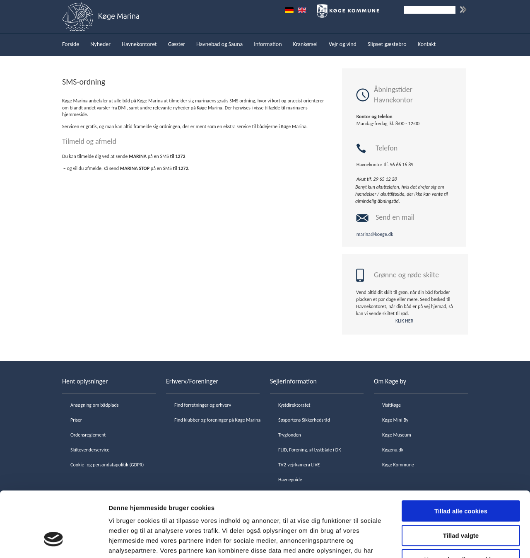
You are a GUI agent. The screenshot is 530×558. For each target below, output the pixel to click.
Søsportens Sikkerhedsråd (304, 420)
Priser (76, 420)
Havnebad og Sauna (219, 44)
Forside (70, 44)
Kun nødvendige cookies (461, 505)
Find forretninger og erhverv (202, 405)
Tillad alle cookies (460, 456)
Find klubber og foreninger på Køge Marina (217, 420)
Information (268, 44)
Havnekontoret (139, 44)
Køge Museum (396, 435)
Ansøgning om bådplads (94, 405)
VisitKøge (391, 405)
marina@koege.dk (375, 234)
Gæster (176, 44)
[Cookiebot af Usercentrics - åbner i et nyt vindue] (53, 542)
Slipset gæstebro (387, 44)
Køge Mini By (395, 420)
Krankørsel (305, 44)
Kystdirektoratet (294, 405)
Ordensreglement (88, 435)
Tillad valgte (461, 481)
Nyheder (100, 44)
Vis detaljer (430, 541)
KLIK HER (404, 321)
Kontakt (427, 44)
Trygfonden (289, 435)
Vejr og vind (343, 44)
